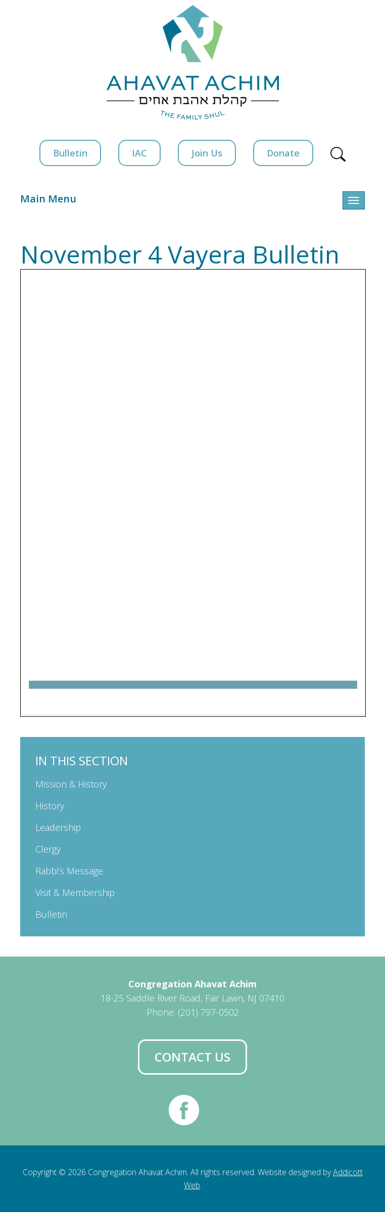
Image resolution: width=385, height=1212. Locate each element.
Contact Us (192, 1056)
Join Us (206, 153)
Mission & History (71, 784)
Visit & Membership (75, 892)
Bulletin (70, 153)
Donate (283, 153)
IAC (139, 153)
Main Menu (48, 198)
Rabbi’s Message (69, 871)
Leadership (58, 827)
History (49, 806)
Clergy (48, 849)
